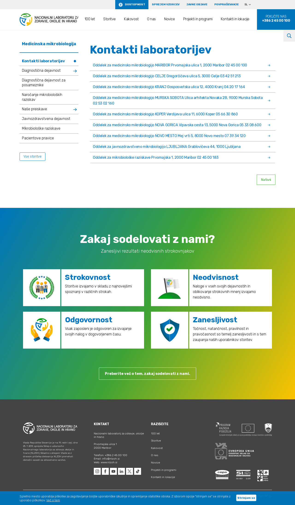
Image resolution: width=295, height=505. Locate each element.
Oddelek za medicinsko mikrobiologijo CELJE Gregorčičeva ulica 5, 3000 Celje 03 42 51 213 (181, 76)
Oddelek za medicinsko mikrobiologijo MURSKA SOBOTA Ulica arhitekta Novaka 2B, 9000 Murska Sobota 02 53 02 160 (181, 100)
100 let (90, 19)
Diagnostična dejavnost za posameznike (43, 82)
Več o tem (53, 500)
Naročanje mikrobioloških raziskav (42, 97)
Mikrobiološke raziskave (41, 128)
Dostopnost (135, 4)
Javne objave (196, 4)
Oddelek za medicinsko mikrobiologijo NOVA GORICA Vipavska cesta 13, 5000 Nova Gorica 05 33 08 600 (181, 125)
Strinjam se (246, 497)
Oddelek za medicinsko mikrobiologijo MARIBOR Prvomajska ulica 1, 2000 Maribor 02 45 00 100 (181, 65)
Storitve (109, 19)
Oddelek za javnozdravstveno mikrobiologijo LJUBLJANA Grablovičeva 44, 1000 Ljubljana (181, 146)
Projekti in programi (197, 19)
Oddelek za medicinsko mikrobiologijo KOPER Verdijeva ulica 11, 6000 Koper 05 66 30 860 (181, 114)
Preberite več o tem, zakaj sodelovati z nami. (147, 373)
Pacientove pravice (38, 138)
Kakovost (131, 19)
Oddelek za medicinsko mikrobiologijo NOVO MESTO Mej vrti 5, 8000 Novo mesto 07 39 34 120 (181, 136)
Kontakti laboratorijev (43, 61)
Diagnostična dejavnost (41, 70)
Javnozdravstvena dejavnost (46, 119)
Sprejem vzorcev (166, 4)
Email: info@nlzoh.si (107, 458)
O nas (151, 19)
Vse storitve (32, 156)
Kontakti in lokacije (235, 19)
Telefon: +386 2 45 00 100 (110, 455)
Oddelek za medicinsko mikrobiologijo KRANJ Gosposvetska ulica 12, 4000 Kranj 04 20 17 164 (181, 87)
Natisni (266, 180)
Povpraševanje (226, 4)
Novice (169, 19)
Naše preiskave (34, 109)
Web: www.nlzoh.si (105, 462)
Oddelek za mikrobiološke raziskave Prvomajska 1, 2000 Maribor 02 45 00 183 (181, 157)
